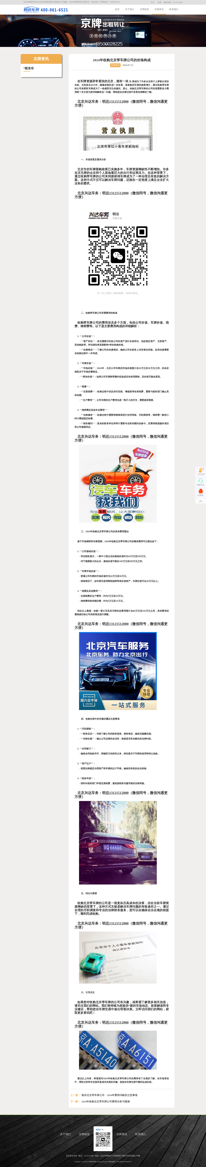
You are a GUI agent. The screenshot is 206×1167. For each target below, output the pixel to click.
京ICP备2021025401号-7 (124, 1161)
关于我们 (129, 9)
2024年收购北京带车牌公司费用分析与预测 (106, 1101)
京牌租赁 (144, 9)
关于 (153, 2)
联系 (160, 2)
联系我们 (173, 9)
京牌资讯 (159, 9)
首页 (117, 9)
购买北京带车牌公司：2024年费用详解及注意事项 (109, 1095)
